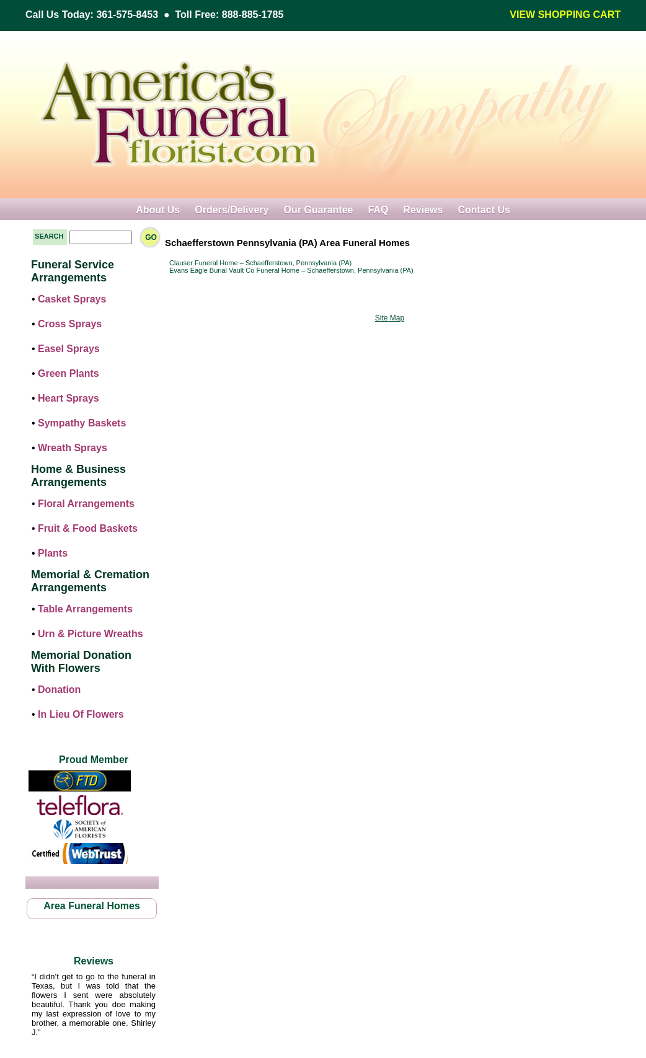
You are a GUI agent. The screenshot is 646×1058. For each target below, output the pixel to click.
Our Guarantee (318, 210)
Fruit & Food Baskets (88, 528)
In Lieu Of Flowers (81, 714)
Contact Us (484, 210)
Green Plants (68, 373)
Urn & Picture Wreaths (90, 633)
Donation (59, 689)
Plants (53, 553)
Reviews (423, 210)
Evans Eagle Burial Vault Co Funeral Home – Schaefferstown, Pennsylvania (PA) (291, 270)
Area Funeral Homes (91, 906)
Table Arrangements (85, 609)
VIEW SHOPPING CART (565, 14)
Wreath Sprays (72, 448)
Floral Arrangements (86, 503)
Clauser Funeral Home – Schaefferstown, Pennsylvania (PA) (260, 263)
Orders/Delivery (231, 210)
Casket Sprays (72, 299)
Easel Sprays (69, 348)
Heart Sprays (68, 398)
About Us (158, 210)
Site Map (389, 318)
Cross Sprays (70, 324)
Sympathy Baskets (82, 423)
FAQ (378, 210)
